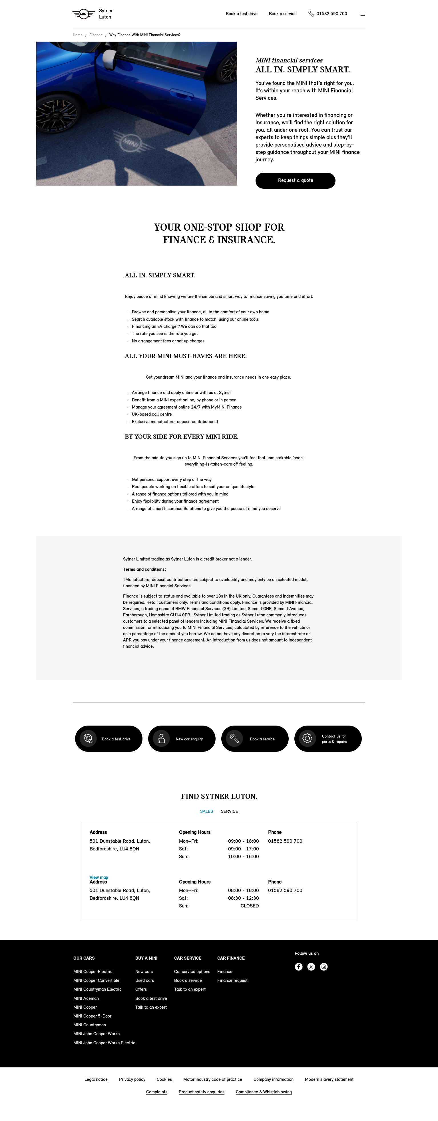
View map (99, 877)
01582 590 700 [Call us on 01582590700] (332, 13)
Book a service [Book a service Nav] (283, 13)
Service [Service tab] (229, 811)
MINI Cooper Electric (92, 971)
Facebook (298, 966)
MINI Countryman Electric (97, 989)
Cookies (164, 1079)
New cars (144, 971)
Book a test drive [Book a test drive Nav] (242, 13)
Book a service (188, 980)
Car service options (192, 971)
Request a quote (295, 180)
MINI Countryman (89, 1024)
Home (78, 35)
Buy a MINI (146, 958)
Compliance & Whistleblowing (264, 1091)
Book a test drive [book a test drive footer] (151, 998)
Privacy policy (132, 1079)
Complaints (156, 1091)
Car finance (231, 958)
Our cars (84, 958)
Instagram (324, 966)
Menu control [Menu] (362, 14)
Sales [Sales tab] (206, 811)
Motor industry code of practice (212, 1079)
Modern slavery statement (329, 1079)
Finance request (232, 980)
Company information (274, 1079)
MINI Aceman (86, 998)
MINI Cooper (85, 1007)
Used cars (144, 980)
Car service (187, 958)
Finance (96, 35)
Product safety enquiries (201, 1091)
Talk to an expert (151, 1007)
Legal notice (96, 1079)
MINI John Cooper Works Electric (104, 1042)
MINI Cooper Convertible (96, 980)
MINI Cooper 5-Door (92, 1016)
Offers (141, 989)
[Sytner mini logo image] (93, 14)
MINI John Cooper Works (96, 1033)
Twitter (311, 966)
